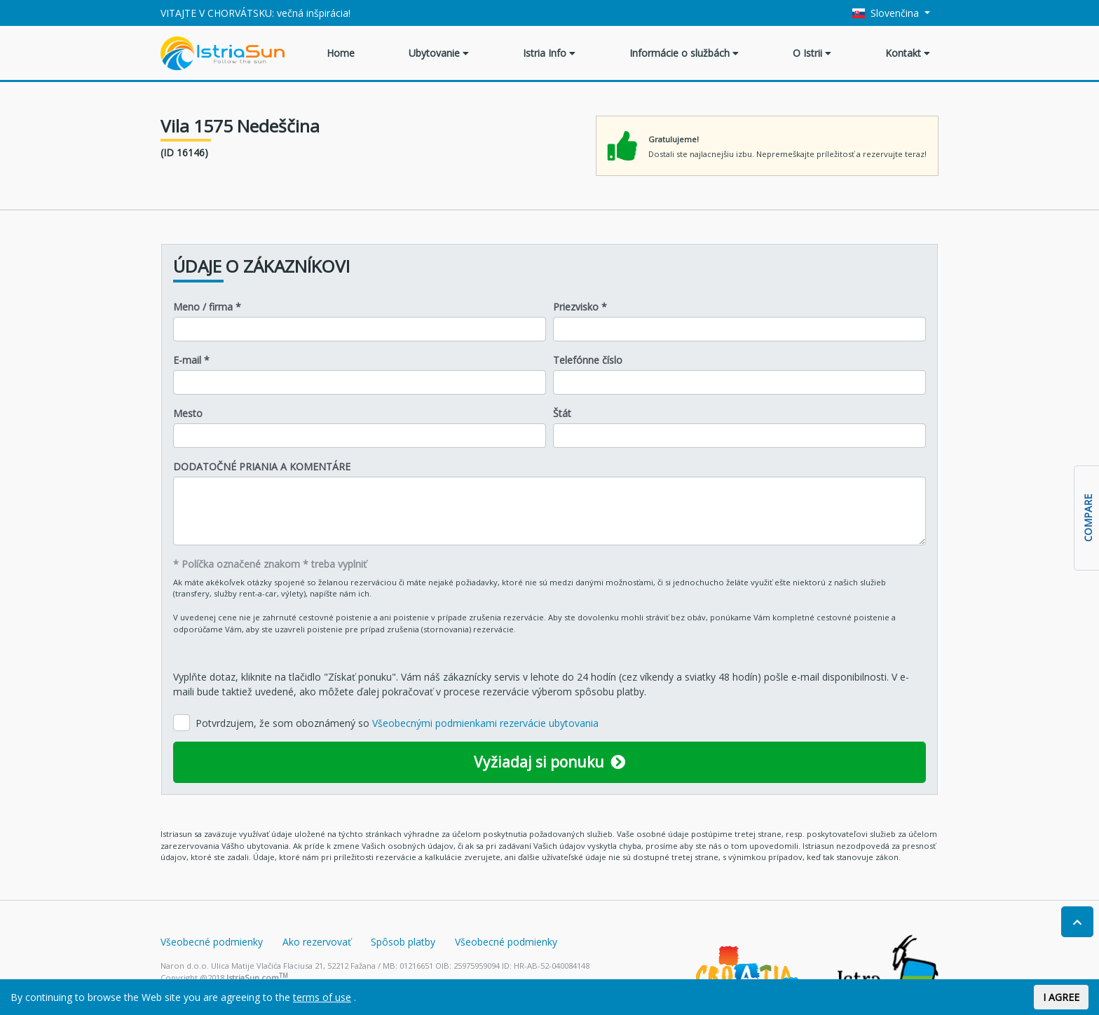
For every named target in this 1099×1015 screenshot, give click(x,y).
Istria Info (549, 53)
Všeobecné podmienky (212, 941)
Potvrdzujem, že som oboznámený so (397, 723)
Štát (562, 413)
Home (341, 53)
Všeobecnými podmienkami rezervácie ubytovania (485, 723)
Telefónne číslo (587, 360)
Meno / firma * (207, 306)
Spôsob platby (403, 941)
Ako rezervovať (316, 941)
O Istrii (812, 53)
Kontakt (907, 53)
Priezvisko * (580, 306)
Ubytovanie (439, 53)
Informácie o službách (684, 53)
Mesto (188, 413)
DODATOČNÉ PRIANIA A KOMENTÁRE (261, 466)
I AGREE (1061, 997)
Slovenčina (887, 13)
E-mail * (191, 360)
